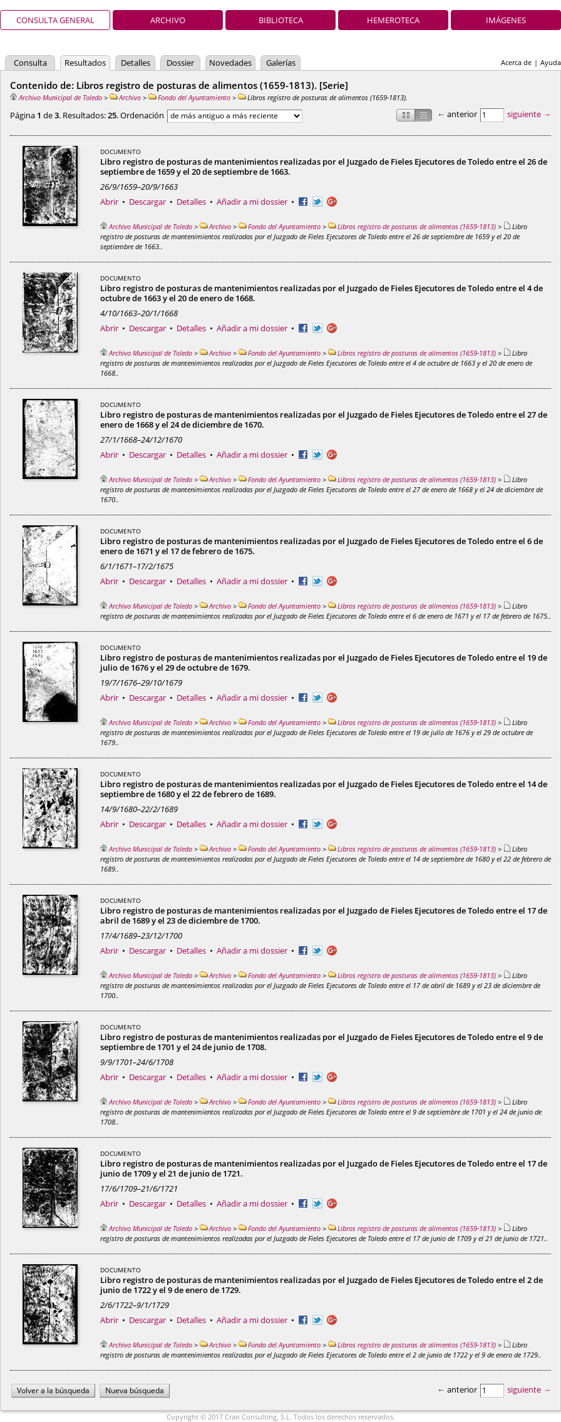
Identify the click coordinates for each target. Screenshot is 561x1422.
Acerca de (516, 62)
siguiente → (529, 114)
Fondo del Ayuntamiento (189, 97)
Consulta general (55, 20)
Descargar (147, 201)
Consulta (30, 62)
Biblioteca (281, 20)
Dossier (180, 62)
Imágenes (506, 20)
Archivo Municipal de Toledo (56, 97)
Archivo (167, 20)
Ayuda (550, 62)
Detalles (135, 62)
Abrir (109, 201)
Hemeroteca (393, 20)
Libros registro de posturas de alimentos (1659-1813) (412, 226)
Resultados (85, 62)
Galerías (281, 62)
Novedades (230, 62)
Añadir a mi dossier (252, 201)
